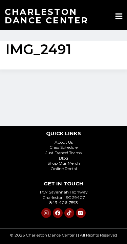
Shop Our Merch (63, 163)
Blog (63, 158)
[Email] (81, 213)
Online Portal (63, 168)
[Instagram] (46, 213)
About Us (64, 142)
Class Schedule (63, 147)
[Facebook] (58, 213)
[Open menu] (119, 16)
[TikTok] (69, 213)
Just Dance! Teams (63, 152)
